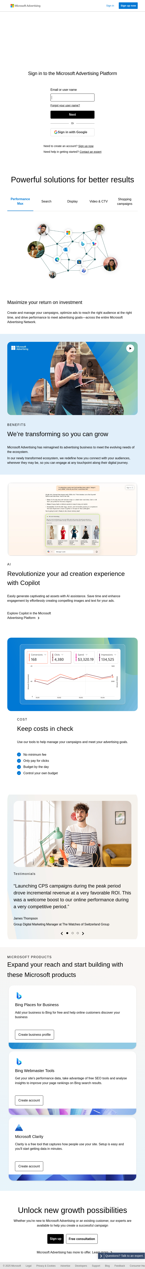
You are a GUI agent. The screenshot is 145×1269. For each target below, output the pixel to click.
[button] (62, 934)
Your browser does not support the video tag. (72, 378)
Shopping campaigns (124, 201)
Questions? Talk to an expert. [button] (124, 1255)
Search (46, 201)
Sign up (55, 1238)
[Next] (72, 115)
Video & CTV (99, 201)
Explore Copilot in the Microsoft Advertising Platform (29, 616)
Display (72, 201)
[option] (72, 865)
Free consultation (82, 1239)
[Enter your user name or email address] (72, 97)
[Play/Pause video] (130, 349)
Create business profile (34, 1034)
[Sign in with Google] (72, 132)
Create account (29, 1100)
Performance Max (20, 201)
